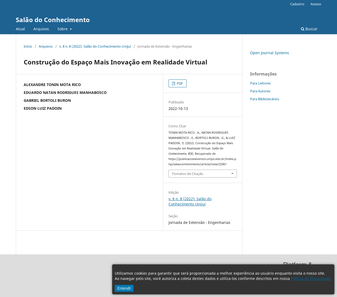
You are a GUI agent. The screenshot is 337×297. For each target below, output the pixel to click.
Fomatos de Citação (187, 173)
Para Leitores (260, 83)
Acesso (315, 4)
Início (28, 46)
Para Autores (260, 91)
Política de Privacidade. (311, 278)
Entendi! (124, 288)
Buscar (309, 28)
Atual (20, 28)
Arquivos (41, 28)
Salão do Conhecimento (53, 19)
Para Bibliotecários (264, 99)
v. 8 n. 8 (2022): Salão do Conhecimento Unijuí (95, 46)
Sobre (63, 28)
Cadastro (297, 4)
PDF (179, 83)
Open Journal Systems (269, 52)
